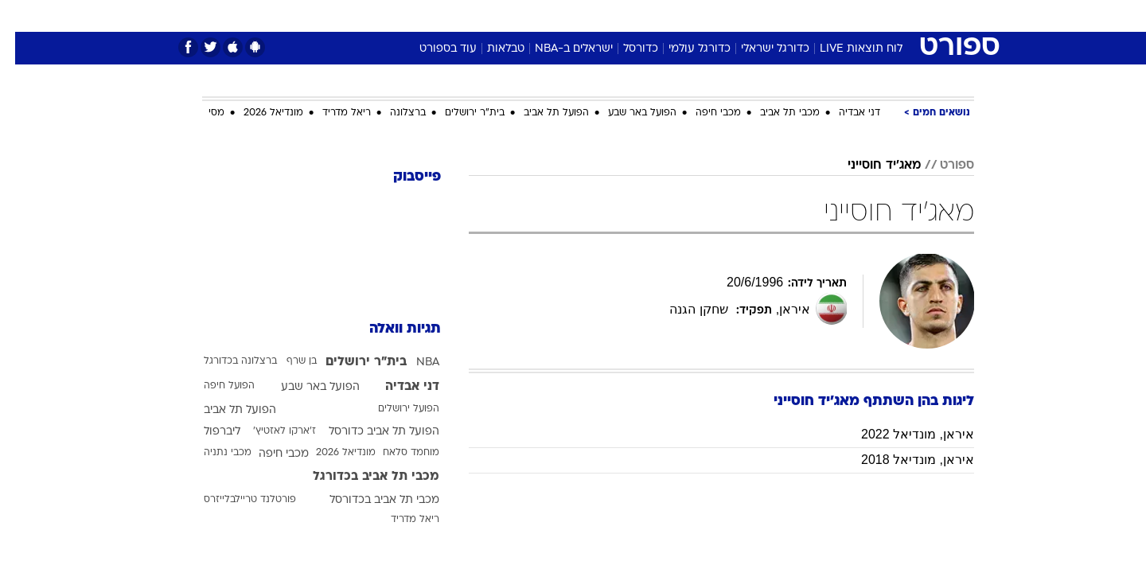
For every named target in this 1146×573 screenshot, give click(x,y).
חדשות (854, 15)
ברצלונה (393, 113)
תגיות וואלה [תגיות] (390, 329)
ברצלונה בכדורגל (225, 361)
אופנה (391, 15)
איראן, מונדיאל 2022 (902, 434)
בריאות (563, 15)
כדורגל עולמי (684, 49)
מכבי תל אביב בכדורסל (369, 500)
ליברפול (207, 432)
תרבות (749, 15)
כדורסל (625, 49)
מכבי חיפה (703, 113)
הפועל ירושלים (393, 409)
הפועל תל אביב (541, 113)
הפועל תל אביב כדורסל (369, 432)
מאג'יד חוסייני (869, 165)
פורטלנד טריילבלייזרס (235, 500)
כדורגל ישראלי (760, 49)
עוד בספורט (433, 49)
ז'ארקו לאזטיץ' (269, 431)
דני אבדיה (844, 113)
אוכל (613, 15)
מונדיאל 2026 (258, 113)
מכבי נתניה (212, 453)
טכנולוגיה (450, 15)
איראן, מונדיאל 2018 (902, 459)
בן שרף (286, 361)
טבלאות (490, 49)
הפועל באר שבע (627, 113)
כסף (654, 15)
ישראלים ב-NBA (559, 49)
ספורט (801, 15)
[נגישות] (22, 16)
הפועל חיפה (214, 386)
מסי (201, 113)
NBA (412, 362)
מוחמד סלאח (396, 453)
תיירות (509, 15)
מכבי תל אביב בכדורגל (361, 476)
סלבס (698, 15)
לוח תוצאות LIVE (846, 49)
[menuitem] (845, 16)
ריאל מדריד (331, 113)
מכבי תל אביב (775, 113)
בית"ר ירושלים (459, 113)
